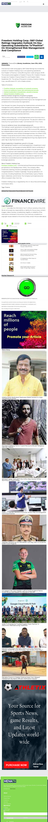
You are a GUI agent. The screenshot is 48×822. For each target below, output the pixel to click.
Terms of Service (7, 798)
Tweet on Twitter (30, 59)
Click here (12, 790)
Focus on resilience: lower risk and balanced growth (21, 92)
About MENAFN (7, 805)
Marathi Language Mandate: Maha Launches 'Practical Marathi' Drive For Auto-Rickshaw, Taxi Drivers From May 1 (22, 651)
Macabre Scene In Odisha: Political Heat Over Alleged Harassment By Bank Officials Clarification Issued (21, 679)
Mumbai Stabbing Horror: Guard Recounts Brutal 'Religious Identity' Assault (23, 448)
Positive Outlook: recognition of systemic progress (21, 91)
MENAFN (5, 65)
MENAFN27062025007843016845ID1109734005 (17, 193)
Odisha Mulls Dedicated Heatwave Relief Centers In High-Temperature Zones (22, 400)
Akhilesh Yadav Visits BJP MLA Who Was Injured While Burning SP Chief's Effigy (21, 481)
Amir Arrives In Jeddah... (25, 265)
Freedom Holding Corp (9, 168)
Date (3, 58)
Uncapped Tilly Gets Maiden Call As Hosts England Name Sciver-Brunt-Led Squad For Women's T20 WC (22, 593)
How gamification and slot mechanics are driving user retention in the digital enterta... (19, 304)
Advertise (6, 803)
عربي (20, 1)
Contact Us (6, 802)
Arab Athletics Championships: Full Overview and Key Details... (14, 308)
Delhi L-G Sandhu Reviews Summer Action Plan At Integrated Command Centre (24, 515)
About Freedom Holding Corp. (14, 96)
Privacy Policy (7, 800)
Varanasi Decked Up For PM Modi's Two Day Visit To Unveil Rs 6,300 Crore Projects (24, 545)
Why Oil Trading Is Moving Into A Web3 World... (11, 311)
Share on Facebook (21, 59)
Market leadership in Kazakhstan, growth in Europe (21, 94)
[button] (24, 1)
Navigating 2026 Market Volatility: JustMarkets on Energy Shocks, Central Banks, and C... (19, 306)
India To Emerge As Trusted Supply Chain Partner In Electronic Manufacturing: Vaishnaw (20, 626)
